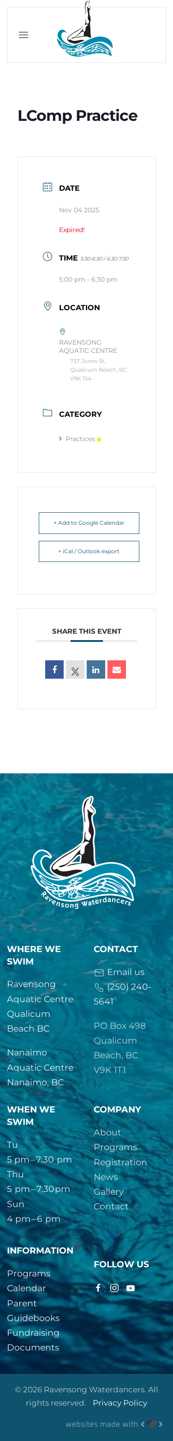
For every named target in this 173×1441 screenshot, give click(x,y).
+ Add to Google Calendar (89, 522)
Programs (115, 1147)
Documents (33, 1347)
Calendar (26, 1288)
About (107, 1132)
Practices (80, 439)
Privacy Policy (120, 1402)
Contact (111, 1206)
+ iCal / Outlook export (88, 551)
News (106, 1177)
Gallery (109, 1191)
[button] (23, 34)
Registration (120, 1162)
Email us (119, 972)
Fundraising (33, 1333)
